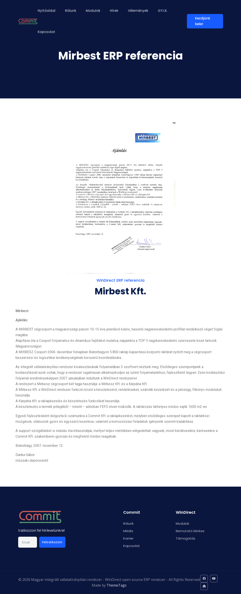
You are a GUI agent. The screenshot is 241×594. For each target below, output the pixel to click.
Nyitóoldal (47, 10)
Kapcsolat (47, 32)
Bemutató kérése (190, 531)
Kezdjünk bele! (203, 21)
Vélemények (138, 10)
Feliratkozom (52, 542)
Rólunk (71, 10)
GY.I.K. (163, 10)
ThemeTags (117, 585)
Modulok (93, 10)
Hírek (114, 10)
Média (128, 531)
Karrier (128, 538)
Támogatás (185, 538)
